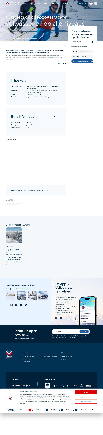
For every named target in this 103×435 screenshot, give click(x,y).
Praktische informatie (67, 356)
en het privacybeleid (81, 335)
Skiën (38, 3)
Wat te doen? (56, 3)
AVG (25, 404)
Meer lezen (61, 63)
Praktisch (66, 3)
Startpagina (8, 38)
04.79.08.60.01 (95, 403)
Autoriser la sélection (86, 419)
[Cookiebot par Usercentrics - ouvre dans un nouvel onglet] (10, 432)
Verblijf (32, 3)
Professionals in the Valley (49, 356)
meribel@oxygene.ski (79, 56)
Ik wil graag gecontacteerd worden (83, 61)
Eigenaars (45, 360)
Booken (82, 3)
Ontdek (24, 3)
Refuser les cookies (86, 423)
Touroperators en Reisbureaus (28, 360)
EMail (89, 403)
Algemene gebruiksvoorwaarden (40, 404)
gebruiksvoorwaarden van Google (60, 337)
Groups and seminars (29, 356)
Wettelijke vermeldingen (13, 404)
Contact (63, 360)
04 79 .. (80, 52)
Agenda (46, 3)
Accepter (86, 414)
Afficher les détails (85, 432)
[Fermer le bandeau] (100, 413)
